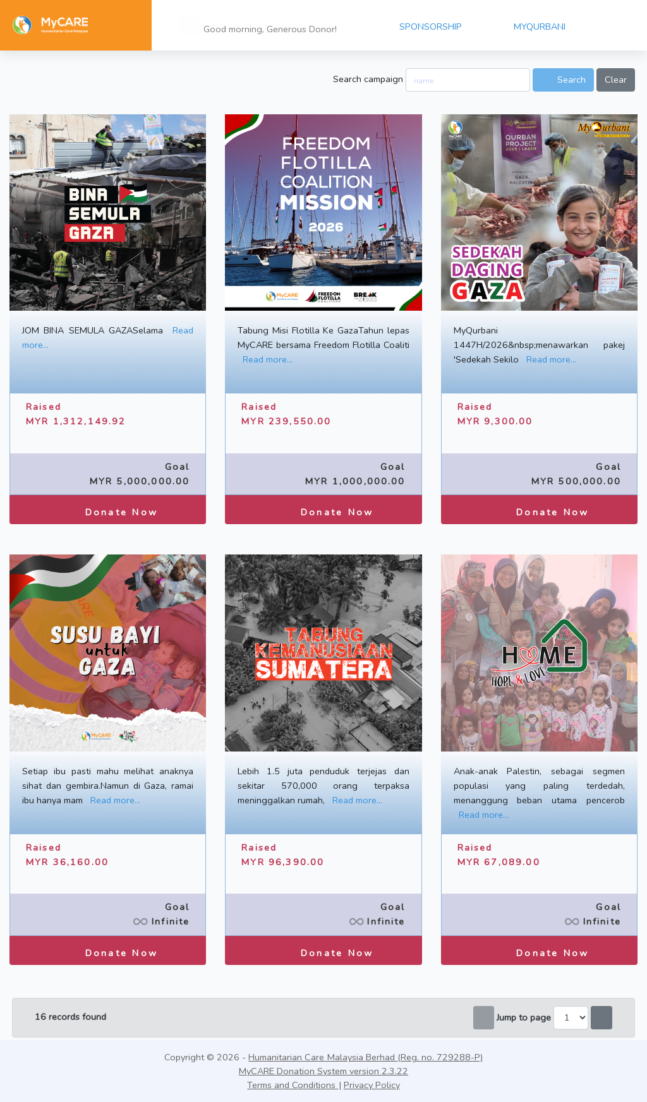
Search (563, 79)
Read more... (268, 359)
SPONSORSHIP (430, 26)
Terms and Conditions (292, 1085)
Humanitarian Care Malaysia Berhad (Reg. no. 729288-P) (365, 1057)
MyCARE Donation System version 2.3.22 (323, 1071)
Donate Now (107, 509)
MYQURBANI (539, 26)
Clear (616, 79)
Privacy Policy (372, 1085)
